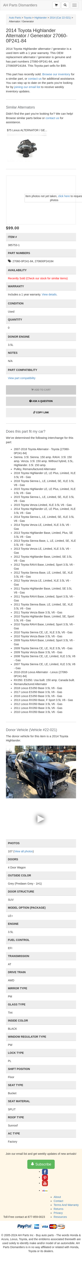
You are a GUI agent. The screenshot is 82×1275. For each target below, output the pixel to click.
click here (64, 196)
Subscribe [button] (41, 1164)
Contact (58, 1201)
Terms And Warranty (66, 1205)
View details (49, 294)
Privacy (58, 1212)
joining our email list (27, 87)
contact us (35, 78)
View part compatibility (21, 378)
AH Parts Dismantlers (20, 5)
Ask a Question (40, 401)
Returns (58, 1208)
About (57, 1197)
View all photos (23, 851)
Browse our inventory (56, 74)
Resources (60, 1216)
